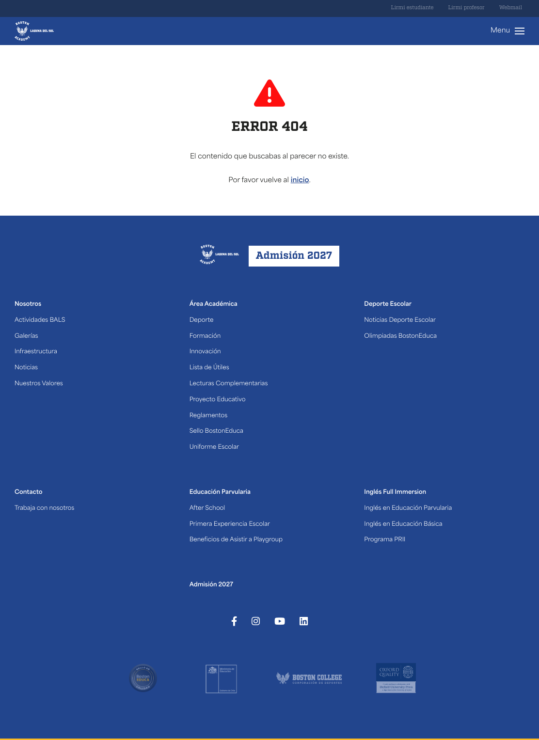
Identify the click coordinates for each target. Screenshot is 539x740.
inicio (300, 180)
